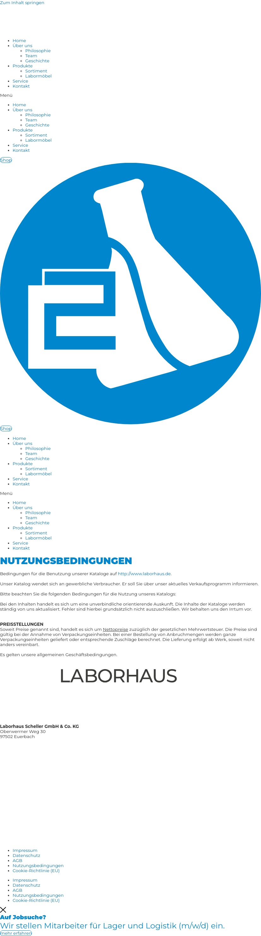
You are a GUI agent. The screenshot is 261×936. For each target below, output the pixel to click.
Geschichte (37, 60)
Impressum (25, 850)
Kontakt (21, 86)
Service (20, 80)
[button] (130, 95)
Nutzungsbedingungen (38, 865)
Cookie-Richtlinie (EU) (36, 870)
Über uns (23, 45)
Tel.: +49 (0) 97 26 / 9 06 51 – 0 (31, 745)
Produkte (23, 65)
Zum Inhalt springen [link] (22, 2)
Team (31, 55)
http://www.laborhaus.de (144, 573)
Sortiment (36, 70)
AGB (17, 860)
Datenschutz (26, 855)
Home (19, 40)
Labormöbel (38, 75)
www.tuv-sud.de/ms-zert (26, 794)
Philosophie (38, 50)
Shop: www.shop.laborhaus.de (32, 765)
